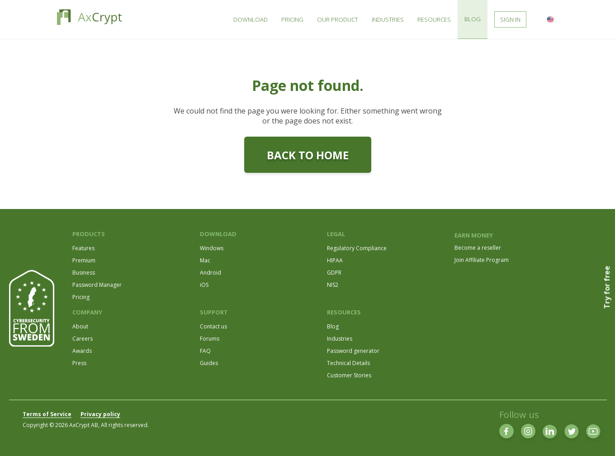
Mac (205, 260)
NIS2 (332, 285)
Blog (333, 326)
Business (83, 272)
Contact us (213, 326)
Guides (209, 363)
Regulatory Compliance (357, 248)
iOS (204, 285)
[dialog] (598, 438)
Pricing (81, 297)
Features (83, 248)
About (80, 326)
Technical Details (348, 363)
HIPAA (335, 260)
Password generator (353, 351)
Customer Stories (349, 375)
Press (79, 363)
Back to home (308, 154)
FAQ (205, 351)
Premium (83, 260)
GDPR (334, 272)
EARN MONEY (473, 235)
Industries (339, 338)
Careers (82, 338)
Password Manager (97, 285)
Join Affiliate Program (481, 260)
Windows (211, 248)
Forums (209, 338)
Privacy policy (100, 414)
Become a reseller (477, 248)
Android (210, 272)
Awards (82, 351)
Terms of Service (47, 414)
